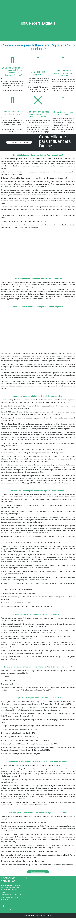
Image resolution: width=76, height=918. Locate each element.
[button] (38, 2)
